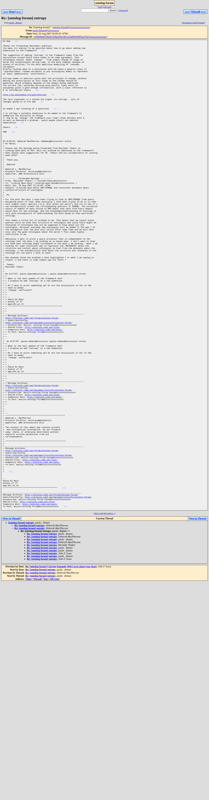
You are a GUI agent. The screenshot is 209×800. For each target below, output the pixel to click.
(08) (22, 139)
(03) (52, 81)
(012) (64, 578)
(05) (52, 106)
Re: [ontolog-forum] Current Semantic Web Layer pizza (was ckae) (61, 660)
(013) (65, 600)
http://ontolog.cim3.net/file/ (42, 384)
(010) (13, 151)
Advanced (123, 10)
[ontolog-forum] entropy (21, 616)
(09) (16, 145)
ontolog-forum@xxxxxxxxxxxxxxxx (71, 27)
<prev (5, 11)
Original (200, 23)
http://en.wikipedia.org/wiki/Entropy (25, 105)
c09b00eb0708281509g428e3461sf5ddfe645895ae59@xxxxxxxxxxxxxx (70, 36)
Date (12, 11)
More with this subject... (104, 607)
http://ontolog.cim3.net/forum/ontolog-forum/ (32, 373)
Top (100, 7)
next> (19, 11)
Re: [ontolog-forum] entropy (29, 619)
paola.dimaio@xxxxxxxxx (46, 30)
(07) (55, 123)
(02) (43, 53)
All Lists (107, 7)
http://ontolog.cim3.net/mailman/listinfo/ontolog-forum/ (38, 379)
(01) (16, 42)
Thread (195, 11)
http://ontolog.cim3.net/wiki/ (44, 387)
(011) (11, 558)
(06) (42, 114)
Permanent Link (189, 23)
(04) (37, 100)
